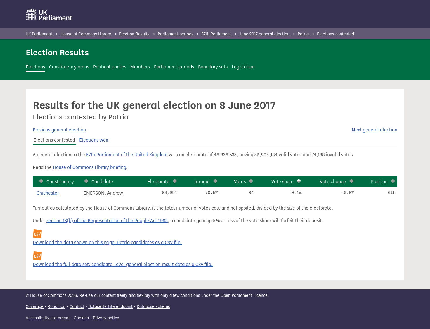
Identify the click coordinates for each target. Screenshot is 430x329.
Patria (304, 34)
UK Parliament (39, 34)
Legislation (243, 67)
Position (379, 181)
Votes (240, 181)
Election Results (134, 34)
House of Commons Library (85, 34)
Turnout (202, 181)
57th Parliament (217, 34)
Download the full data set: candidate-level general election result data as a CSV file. (123, 264)
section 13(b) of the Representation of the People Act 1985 (107, 220)
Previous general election (59, 130)
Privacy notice (106, 318)
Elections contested (54, 140)
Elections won (93, 140)
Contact (77, 306)
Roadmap (56, 306)
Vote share (282, 181)
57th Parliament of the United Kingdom (127, 154)
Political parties (109, 67)
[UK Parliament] (49, 14)
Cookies (81, 318)
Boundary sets (213, 67)
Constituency (60, 181)
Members (140, 67)
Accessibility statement (48, 318)
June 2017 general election (265, 34)
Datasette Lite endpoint (110, 306)
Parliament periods (176, 34)
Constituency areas (69, 67)
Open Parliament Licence (244, 295)
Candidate (102, 181)
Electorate (158, 181)
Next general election (374, 130)
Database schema (153, 306)
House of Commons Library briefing (89, 167)
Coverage (35, 306)
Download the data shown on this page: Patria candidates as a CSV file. (107, 242)
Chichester (48, 193)
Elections (35, 67)
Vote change (333, 181)
